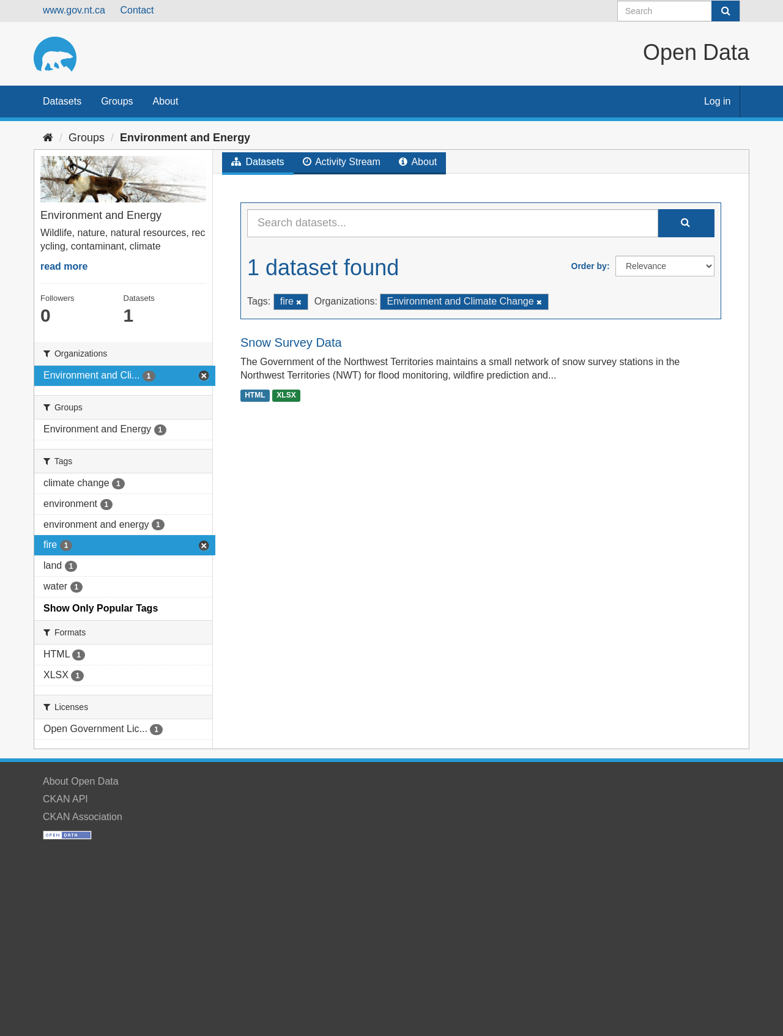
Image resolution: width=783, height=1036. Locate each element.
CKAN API (65, 799)
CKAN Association (82, 817)
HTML (255, 395)
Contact (137, 10)
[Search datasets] (678, 11)
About (166, 101)
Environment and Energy (185, 137)
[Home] (48, 137)
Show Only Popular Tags (100, 608)
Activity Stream (341, 162)
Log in (717, 101)
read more (63, 266)
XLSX (285, 395)
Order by (589, 266)
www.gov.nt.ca (74, 10)
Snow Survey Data (291, 342)
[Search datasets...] (452, 223)
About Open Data (81, 781)
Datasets (62, 101)
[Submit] (725, 11)
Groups (117, 101)
